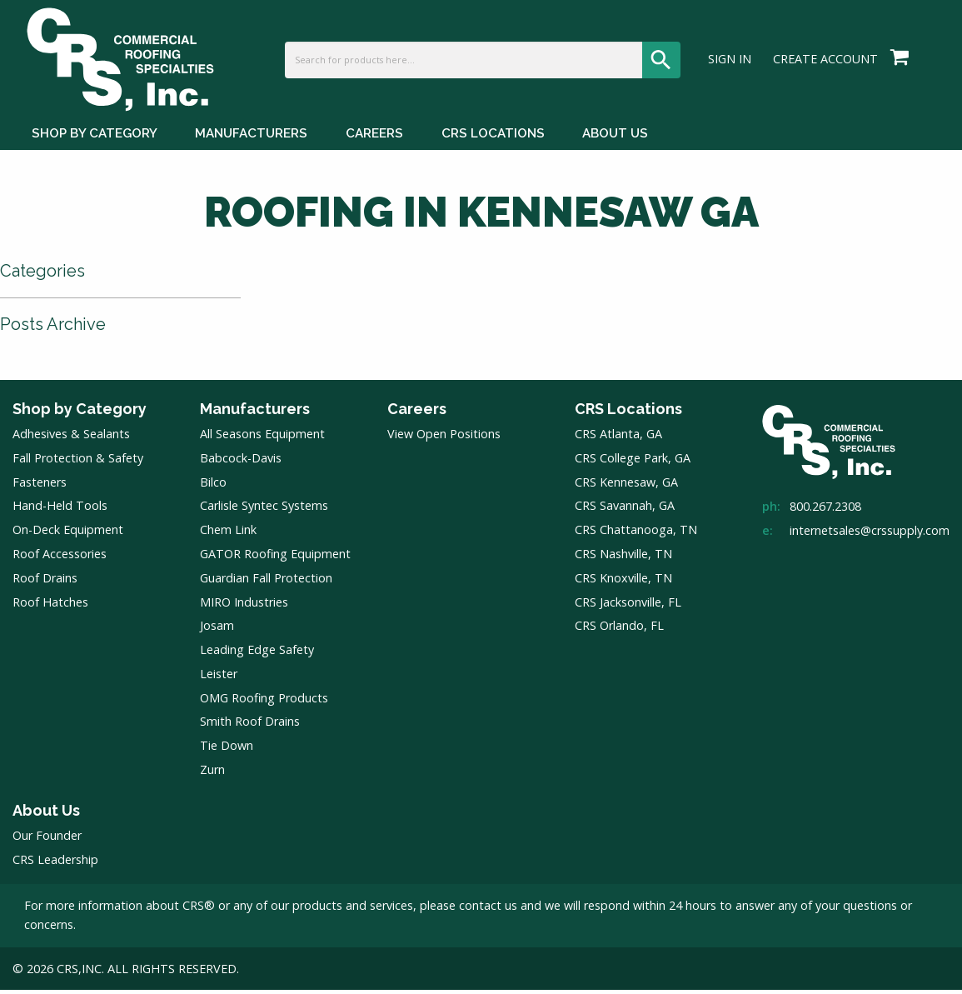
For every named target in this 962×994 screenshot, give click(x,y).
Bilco (213, 486)
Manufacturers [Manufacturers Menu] (251, 139)
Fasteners (39, 486)
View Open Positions (444, 439)
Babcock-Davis (241, 462)
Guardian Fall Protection (266, 582)
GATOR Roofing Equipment (275, 559)
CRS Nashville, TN (623, 559)
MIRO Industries (244, 606)
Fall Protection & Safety (77, 462)
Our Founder (47, 840)
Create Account (825, 63)
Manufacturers (255, 413)
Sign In (729, 63)
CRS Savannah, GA (625, 510)
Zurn (212, 774)
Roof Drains (44, 582)
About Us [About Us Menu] (615, 139)
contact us (488, 910)
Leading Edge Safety (257, 654)
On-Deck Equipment (67, 534)
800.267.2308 (825, 511)
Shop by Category (79, 413)
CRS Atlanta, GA (618, 439)
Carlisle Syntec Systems (264, 510)
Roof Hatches (50, 606)
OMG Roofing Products (264, 702)
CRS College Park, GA (632, 462)
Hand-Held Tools (59, 510)
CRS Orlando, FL (619, 630)
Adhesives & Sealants (71, 439)
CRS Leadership (55, 864)
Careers (416, 413)
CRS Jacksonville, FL (628, 606)
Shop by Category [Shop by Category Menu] (94, 139)
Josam (217, 630)
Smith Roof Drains (250, 726)
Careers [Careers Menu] (374, 139)
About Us (46, 814)
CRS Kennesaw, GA (626, 486)
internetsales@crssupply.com (870, 535)
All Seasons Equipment (262, 439)
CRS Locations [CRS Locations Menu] (493, 139)
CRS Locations (628, 413)
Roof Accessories (59, 559)
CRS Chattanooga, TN (636, 534)
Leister (218, 678)
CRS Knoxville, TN (623, 582)
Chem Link (228, 534)
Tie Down (226, 750)
